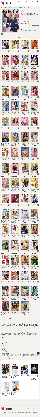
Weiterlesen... (37, 18)
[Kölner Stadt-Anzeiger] (34, 369)
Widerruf (30, 412)
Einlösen (35, 25)
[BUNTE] (6, 369)
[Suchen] (38, 4)
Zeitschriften (10, 7)
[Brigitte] (5, 44)
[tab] (30, 23)
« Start (2, 7)
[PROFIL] (15, 386)
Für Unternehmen (19, 1)
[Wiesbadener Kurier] (6, 386)
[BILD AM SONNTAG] (25, 369)
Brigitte (3, 50)
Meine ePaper (24, 3)
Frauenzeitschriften (16, 7)
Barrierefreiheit (25, 412)
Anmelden (34, 1)
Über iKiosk (24, 1)
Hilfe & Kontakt (28, 1)
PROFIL (13, 392)
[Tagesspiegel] (15, 369)
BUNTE (4, 375)
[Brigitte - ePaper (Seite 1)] (10, 20)
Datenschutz (19, 412)
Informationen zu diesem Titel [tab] (25, 21)
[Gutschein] (24, 25)
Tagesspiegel (14, 375)
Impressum (35, 412)
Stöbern (18, 3)
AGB (15, 412)
